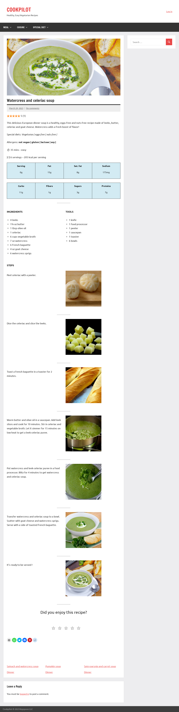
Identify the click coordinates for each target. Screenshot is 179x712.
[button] (14, 640)
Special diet (40, 27)
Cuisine (22, 27)
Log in (169, 11)
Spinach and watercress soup (25, 655)
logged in (24, 693)
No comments (32, 108)
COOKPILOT (19, 9)
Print (9, 640)
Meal (7, 27)
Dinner (10, 672)
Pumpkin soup (63, 655)
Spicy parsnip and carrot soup (102, 655)
